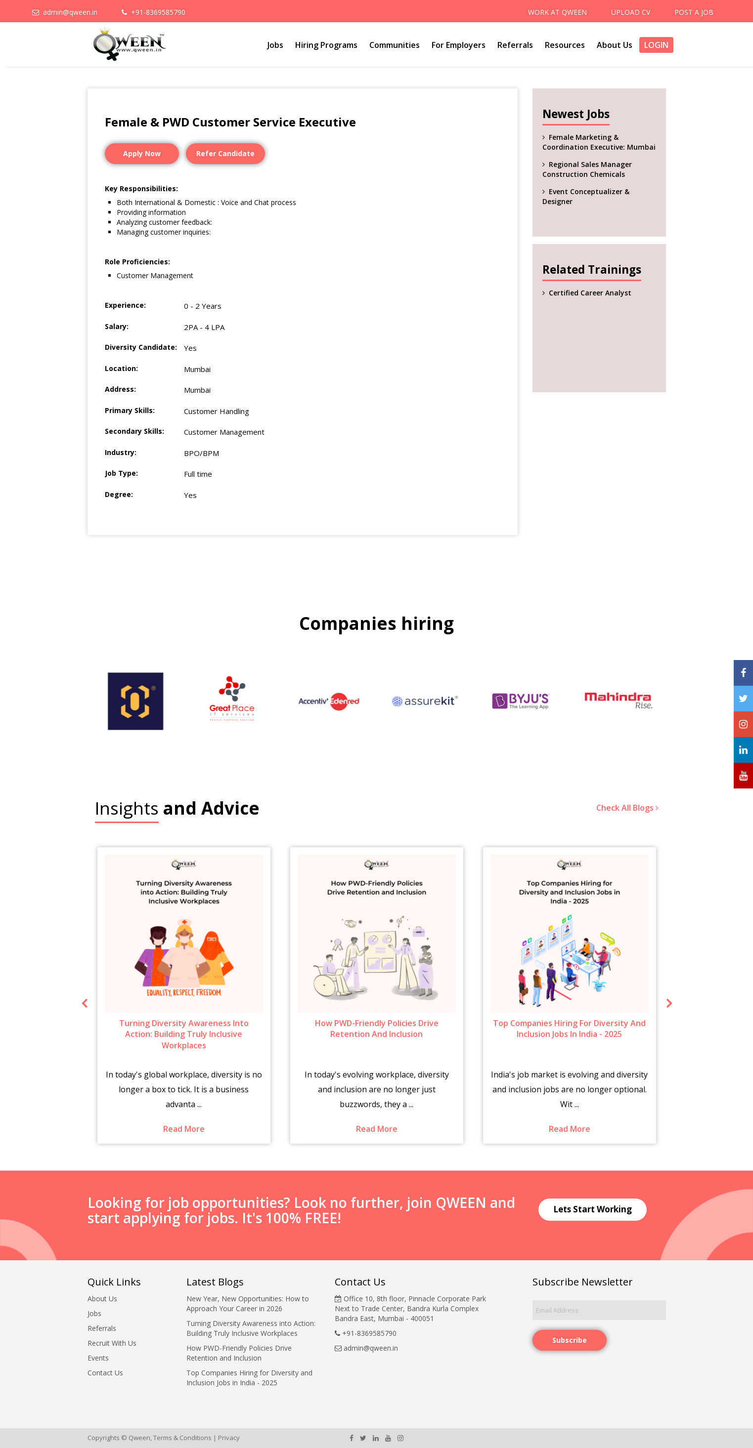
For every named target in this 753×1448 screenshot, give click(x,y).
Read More (184, 1128)
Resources (565, 45)
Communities (394, 45)
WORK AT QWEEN (557, 12)
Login (656, 45)
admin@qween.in (64, 12)
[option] (135, 701)
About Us (614, 45)
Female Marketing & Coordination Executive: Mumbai (599, 142)
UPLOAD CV (630, 12)
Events (98, 1358)
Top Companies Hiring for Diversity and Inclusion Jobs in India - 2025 (249, 1377)
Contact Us (105, 1372)
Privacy (229, 1437)
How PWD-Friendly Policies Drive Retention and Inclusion (239, 1353)
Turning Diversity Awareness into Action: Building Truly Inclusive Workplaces (250, 1328)
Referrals (515, 45)
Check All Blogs (627, 807)
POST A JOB (693, 12)
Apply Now (142, 153)
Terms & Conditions (182, 1437)
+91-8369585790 (153, 12)
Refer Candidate (225, 153)
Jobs (275, 45)
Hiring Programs (326, 45)
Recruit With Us (112, 1343)
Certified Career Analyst (590, 292)
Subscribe (569, 1340)
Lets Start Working (592, 1209)
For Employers (459, 45)
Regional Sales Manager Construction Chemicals (587, 169)
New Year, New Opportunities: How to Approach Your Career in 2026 (247, 1303)
